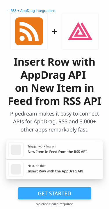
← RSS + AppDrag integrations (31, 10)
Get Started (54, 193)
